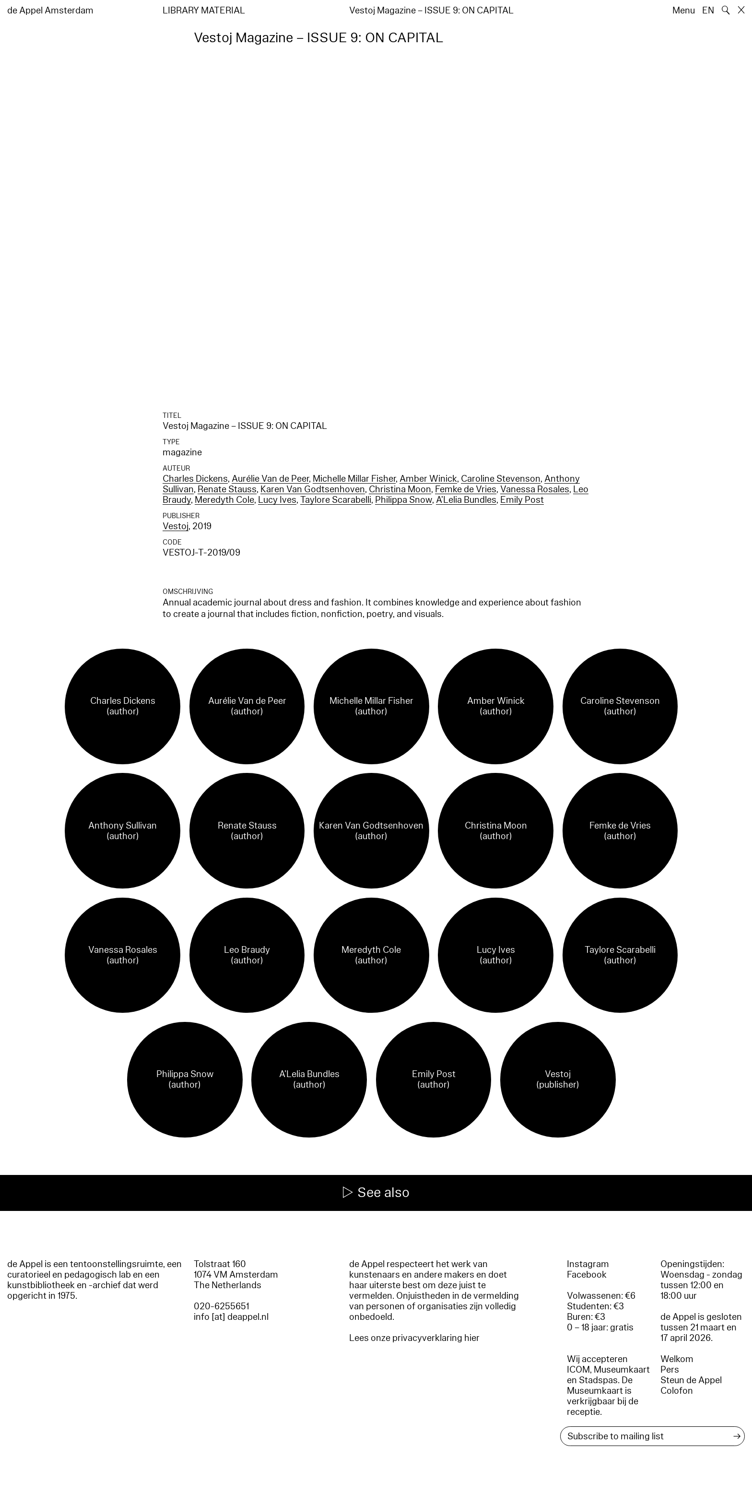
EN (708, 10)
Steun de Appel (691, 1380)
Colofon (676, 1391)
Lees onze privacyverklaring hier (414, 1338)
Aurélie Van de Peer (270, 479)
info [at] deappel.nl (231, 1317)
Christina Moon (400, 489)
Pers (669, 1370)
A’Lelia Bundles (466, 500)
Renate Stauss (227, 489)
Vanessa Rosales (534, 489)
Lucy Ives (277, 500)
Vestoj (175, 526)
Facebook (587, 1275)
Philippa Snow (403, 500)
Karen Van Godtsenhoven (312, 489)
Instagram (588, 1264)
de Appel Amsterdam (50, 10)
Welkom (676, 1359)
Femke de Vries (465, 489)
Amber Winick (428, 479)
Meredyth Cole (224, 500)
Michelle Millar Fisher (354, 479)
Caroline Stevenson (500, 479)
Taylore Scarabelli (335, 500)
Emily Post (522, 500)
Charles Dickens (195, 479)
